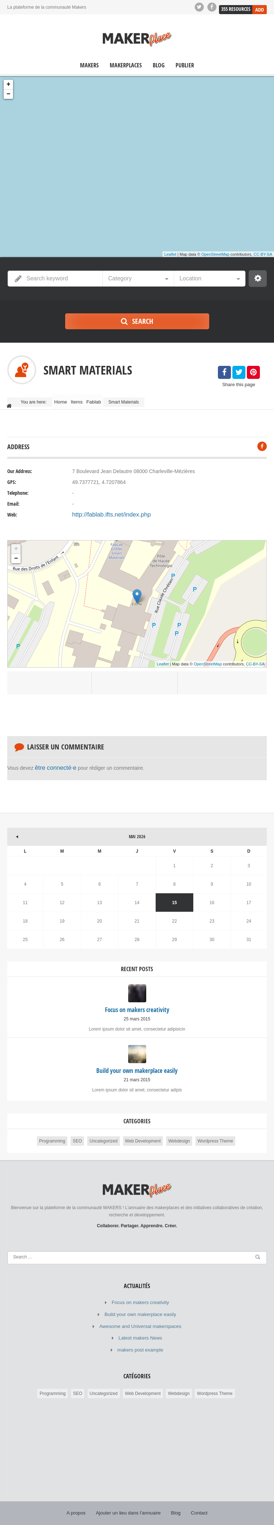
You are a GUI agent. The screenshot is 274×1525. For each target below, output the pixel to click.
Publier (185, 65)
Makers (89, 65)
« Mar (12, 825)
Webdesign (179, 1133)
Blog (159, 65)
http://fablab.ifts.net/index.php (105, 509)
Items (86, 398)
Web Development (143, 1133)
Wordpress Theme (215, 1133)
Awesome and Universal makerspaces (140, 1316)
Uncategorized (103, 1133)
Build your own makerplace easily (140, 1305)
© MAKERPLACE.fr (116, 1514)
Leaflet (170, 254)
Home (63, 398)
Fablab (109, 398)
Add (260, 6)
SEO (77, 1133)
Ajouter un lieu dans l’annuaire (129, 1499)
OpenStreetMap (215, 254)
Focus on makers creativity (140, 1294)
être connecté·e (52, 761)
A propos (80, 1499)
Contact (194, 1499)
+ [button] (8, 84)
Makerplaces (126, 65)
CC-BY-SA (262, 254)
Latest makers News (140, 1326)
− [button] (8, 94)
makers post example (140, 1337)
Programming (52, 1133)
